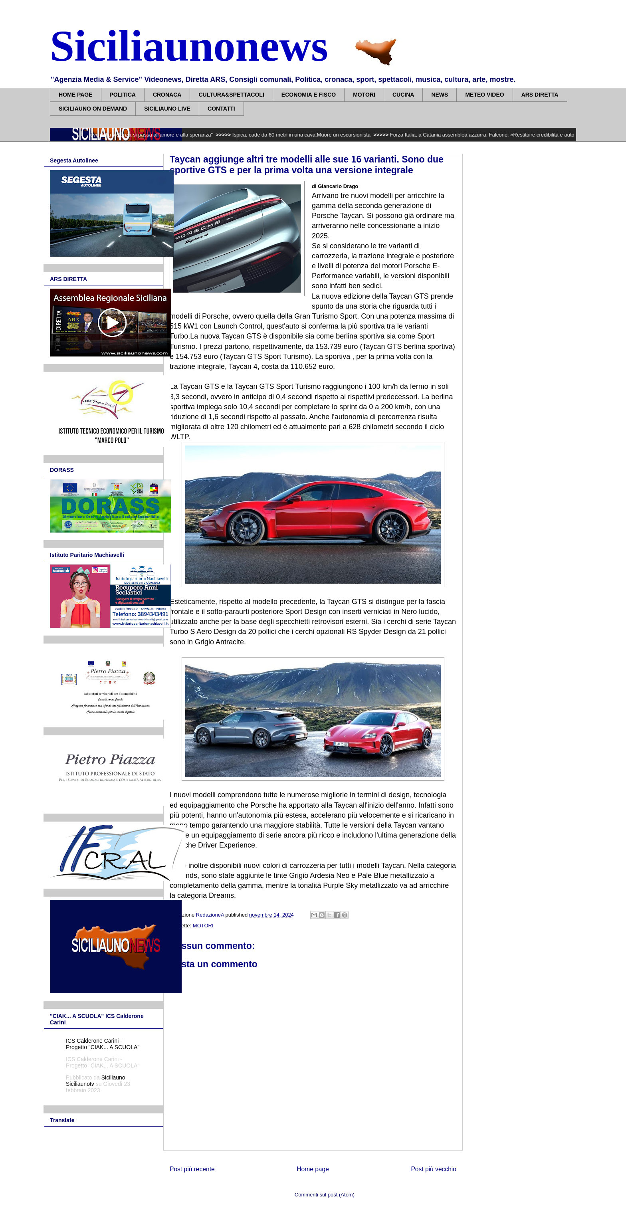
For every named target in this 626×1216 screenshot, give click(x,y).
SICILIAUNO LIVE (167, 108)
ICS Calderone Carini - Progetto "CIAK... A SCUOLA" (102, 1044)
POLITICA (123, 94)
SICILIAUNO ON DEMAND (93, 108)
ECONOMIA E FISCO (308, 94)
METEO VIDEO (484, 94)
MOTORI (364, 94)
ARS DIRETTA (540, 94)
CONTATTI (221, 108)
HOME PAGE (76, 94)
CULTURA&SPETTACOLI (231, 94)
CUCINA (403, 94)
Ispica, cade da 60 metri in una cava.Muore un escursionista (308, 135)
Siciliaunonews (189, 46)
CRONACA (167, 94)
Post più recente (192, 1169)
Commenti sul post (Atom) (325, 1195)
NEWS (439, 94)
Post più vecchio (433, 1169)
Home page (313, 1169)
